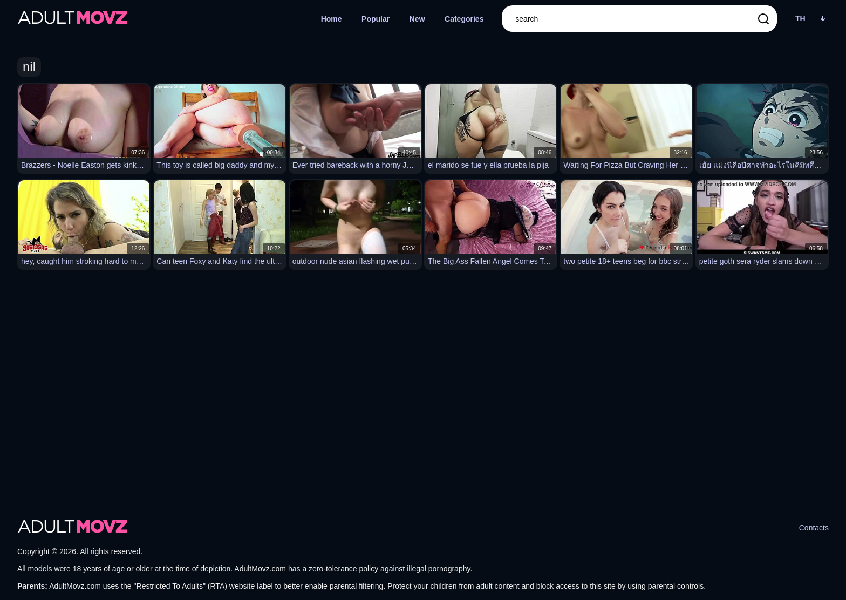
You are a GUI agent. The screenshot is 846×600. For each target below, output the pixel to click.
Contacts (814, 527)
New (417, 19)
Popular (375, 19)
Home (331, 19)
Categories (464, 19)
